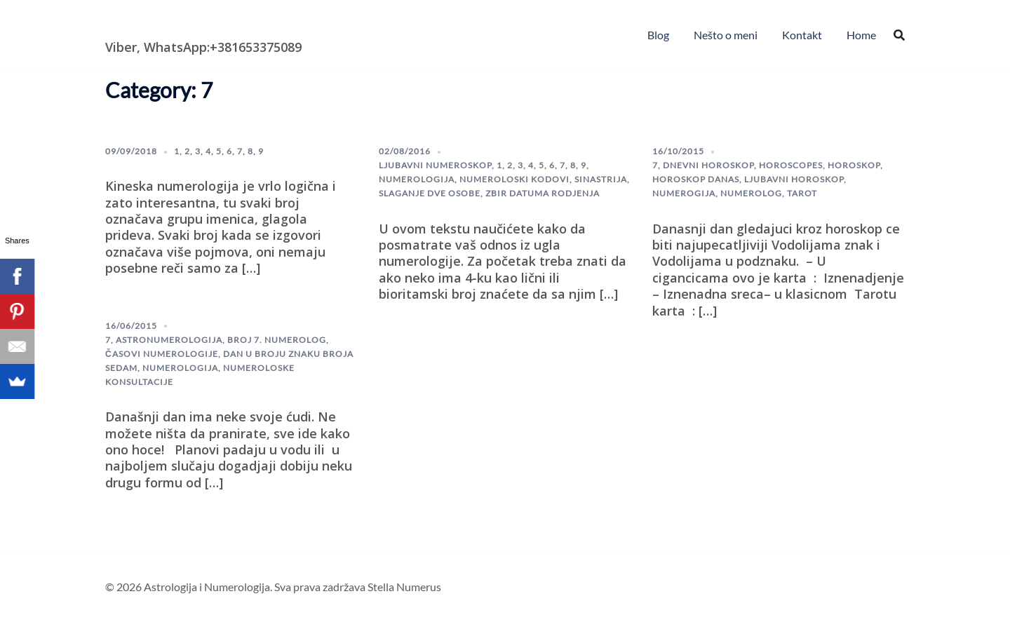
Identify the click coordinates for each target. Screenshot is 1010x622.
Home (861, 34)
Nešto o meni (726, 34)
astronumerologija (169, 339)
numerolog (751, 193)
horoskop (854, 165)
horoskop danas (695, 179)
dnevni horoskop (708, 165)
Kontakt (802, 34)
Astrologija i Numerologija (186, 24)
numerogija (683, 193)
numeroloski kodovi (514, 179)
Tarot (802, 193)
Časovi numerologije (161, 354)
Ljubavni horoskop (794, 179)
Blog (658, 34)
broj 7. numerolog (276, 339)
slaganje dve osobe (429, 193)
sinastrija (600, 179)
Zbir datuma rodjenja (542, 193)
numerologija (416, 179)
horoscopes (791, 165)
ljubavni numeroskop (435, 165)
